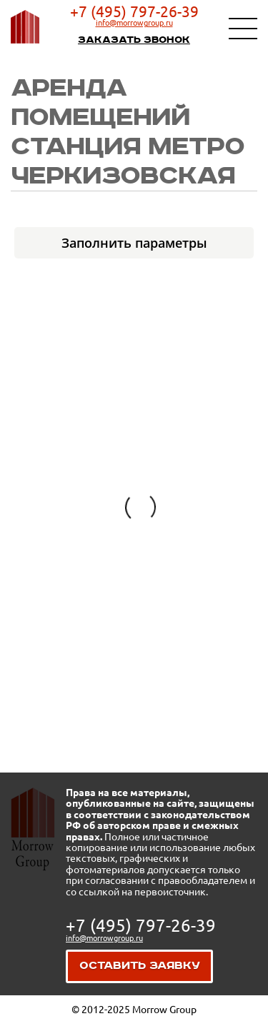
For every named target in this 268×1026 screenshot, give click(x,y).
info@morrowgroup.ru (134, 23)
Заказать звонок (134, 40)
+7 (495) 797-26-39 (134, 11)
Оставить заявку (139, 965)
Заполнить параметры (134, 242)
